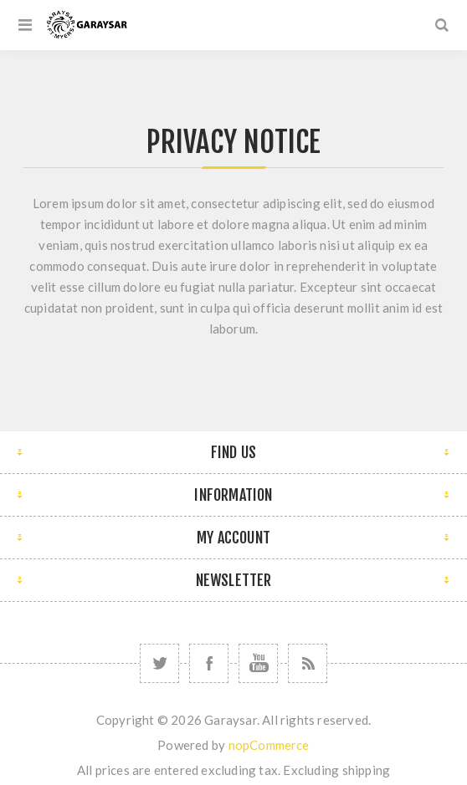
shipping (366, 769)
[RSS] (307, 663)
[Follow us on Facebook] (208, 663)
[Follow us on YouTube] (258, 663)
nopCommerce (269, 744)
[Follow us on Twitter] (159, 663)
